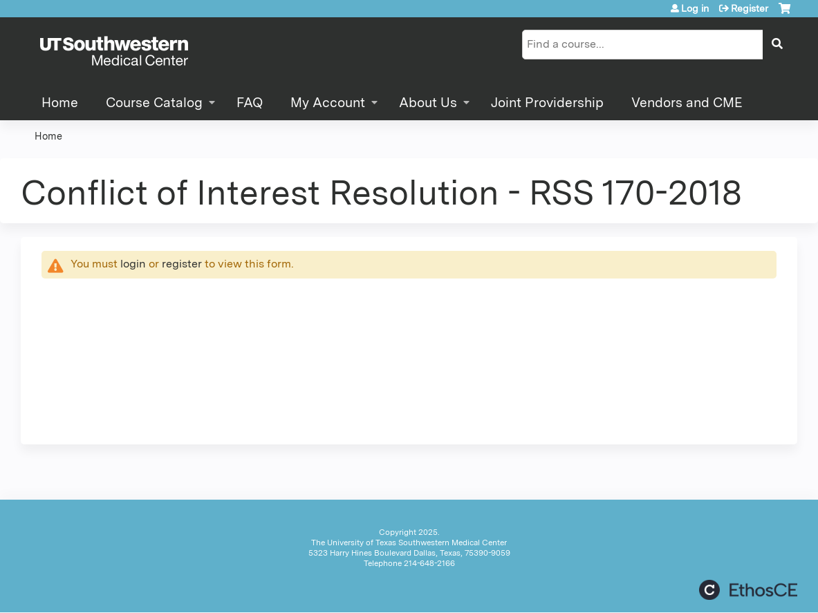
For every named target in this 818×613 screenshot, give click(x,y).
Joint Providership (547, 103)
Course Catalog (154, 103)
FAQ (249, 103)
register (182, 263)
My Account (327, 103)
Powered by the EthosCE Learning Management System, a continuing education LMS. (748, 590)
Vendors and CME (687, 103)
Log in (695, 8)
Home (59, 103)
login (133, 263)
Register (749, 8)
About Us (428, 103)
